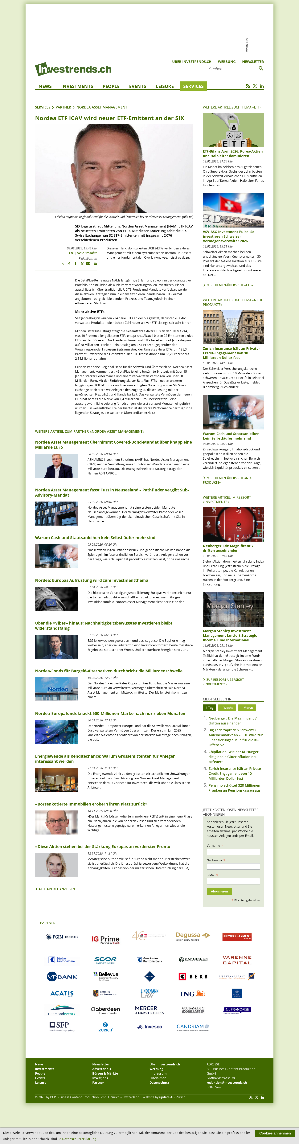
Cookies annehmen (275, 1133)
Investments (77, 86)
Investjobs (100, 1078)
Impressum (158, 1073)
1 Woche (227, 708)
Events (137, 86)
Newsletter (253, 61)
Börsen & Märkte (105, 1073)
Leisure (165, 86)
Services (193, 86)
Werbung (227, 61)
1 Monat (247, 708)
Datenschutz (159, 1082)
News (45, 86)
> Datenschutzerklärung (77, 1139)
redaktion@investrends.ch (227, 1082)
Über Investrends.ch (191, 61)
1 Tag (209, 708)
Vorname (215, 845)
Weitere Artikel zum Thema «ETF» (232, 107)
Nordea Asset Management (101, 107)
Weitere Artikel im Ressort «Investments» (227, 499)
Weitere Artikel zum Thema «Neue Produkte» (233, 302)
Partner (63, 107)
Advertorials (101, 1069)
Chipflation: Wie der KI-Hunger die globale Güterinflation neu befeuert (234, 756)
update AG (167, 1097)
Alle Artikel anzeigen (57, 889)
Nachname (216, 860)
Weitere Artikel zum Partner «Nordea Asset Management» (89, 431)
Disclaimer (158, 1078)
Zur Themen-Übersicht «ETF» (230, 285)
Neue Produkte (87, 253)
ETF (71, 253)
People (111, 86)
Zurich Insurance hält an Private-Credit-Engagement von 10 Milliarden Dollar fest (235, 773)
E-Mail (213, 875)
